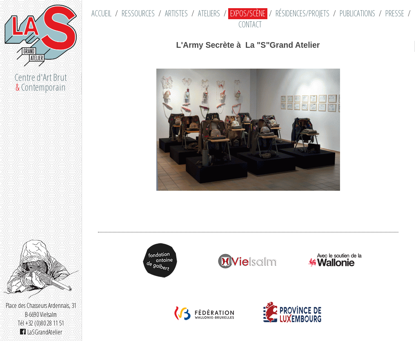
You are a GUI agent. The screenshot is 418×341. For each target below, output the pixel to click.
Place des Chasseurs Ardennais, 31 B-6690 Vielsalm (41, 310)
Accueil (101, 13)
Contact (250, 24)
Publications (357, 13)
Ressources (138, 13)
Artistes (176, 13)
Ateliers (209, 13)
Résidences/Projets (302, 13)
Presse (394, 13)
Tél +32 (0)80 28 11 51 (41, 323)
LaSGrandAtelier (41, 332)
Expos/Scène (247, 13)
